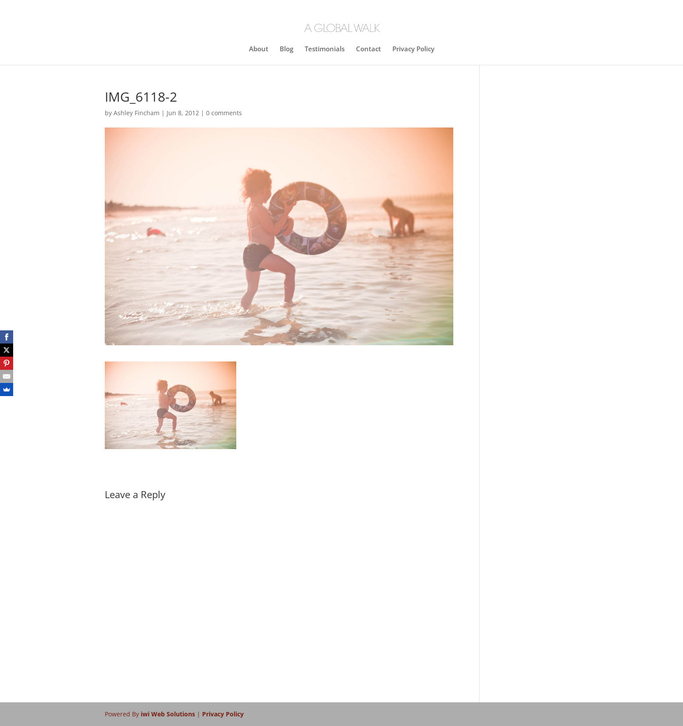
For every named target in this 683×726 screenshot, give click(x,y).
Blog (286, 49)
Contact (368, 49)
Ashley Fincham (137, 113)
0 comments (224, 113)
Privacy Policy (413, 49)
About (258, 49)
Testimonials (325, 49)
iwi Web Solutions (169, 714)
